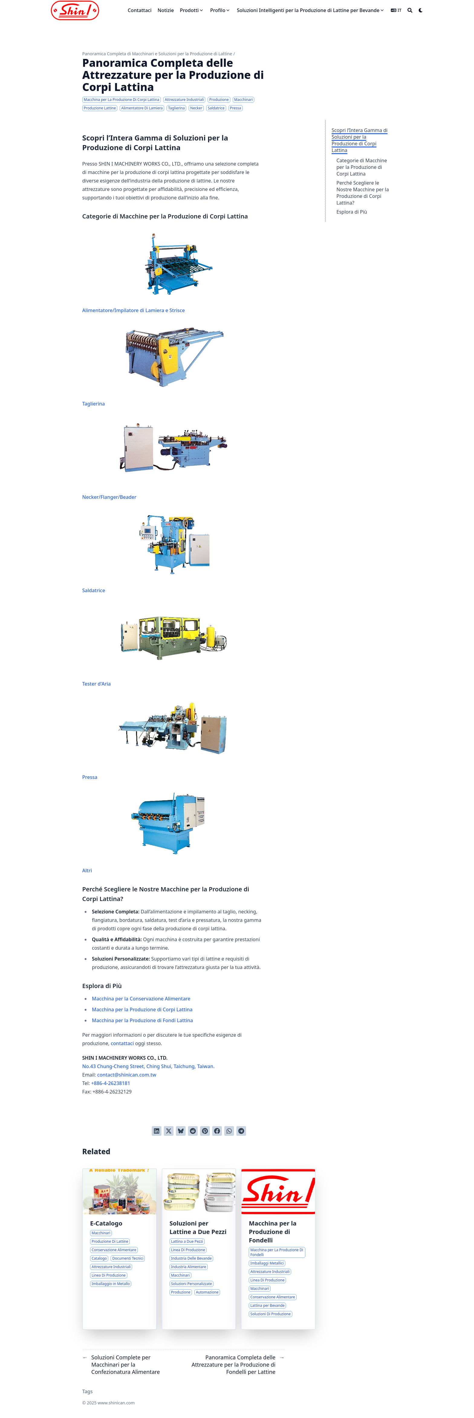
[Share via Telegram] (241, 1131)
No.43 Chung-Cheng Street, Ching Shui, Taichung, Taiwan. (148, 1066)
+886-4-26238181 (110, 1083)
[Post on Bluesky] (181, 1131)
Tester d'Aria (156, 645)
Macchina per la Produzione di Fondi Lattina (142, 1020)
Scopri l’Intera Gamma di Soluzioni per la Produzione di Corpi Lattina (360, 140)
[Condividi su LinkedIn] (156, 1131)
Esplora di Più (351, 211)
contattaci (122, 1043)
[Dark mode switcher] (420, 10)
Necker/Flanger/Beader (156, 459)
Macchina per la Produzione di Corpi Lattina (142, 1009)
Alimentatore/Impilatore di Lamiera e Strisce (156, 272)
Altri (156, 832)
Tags (87, 1391)
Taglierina (156, 365)
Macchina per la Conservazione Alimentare (141, 998)
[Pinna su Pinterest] (205, 1131)
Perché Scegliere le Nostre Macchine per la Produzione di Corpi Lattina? (362, 192)
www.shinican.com (116, 1403)
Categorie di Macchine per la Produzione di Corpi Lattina (361, 167)
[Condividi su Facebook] (217, 1131)
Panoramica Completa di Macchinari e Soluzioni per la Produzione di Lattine (157, 54)
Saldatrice (156, 552)
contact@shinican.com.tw (126, 1074)
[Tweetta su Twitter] (169, 1131)
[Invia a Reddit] (193, 1131)
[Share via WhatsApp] (229, 1131)
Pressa (156, 739)
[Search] (409, 10)
